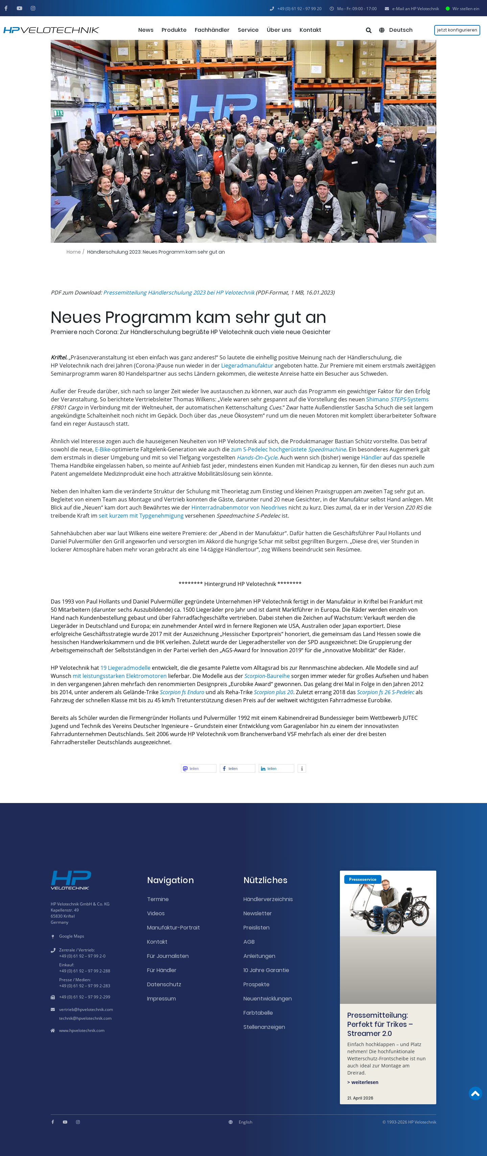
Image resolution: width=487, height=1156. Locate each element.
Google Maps (71, 936)
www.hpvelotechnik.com (82, 1030)
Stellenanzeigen (264, 1027)
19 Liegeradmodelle (125, 667)
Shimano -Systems (397, 399)
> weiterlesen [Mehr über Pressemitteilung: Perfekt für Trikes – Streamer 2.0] (362, 1082)
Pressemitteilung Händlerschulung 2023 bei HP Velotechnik (178, 292)
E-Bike (102, 449)
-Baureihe (267, 676)
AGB (249, 942)
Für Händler (162, 970)
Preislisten (257, 927)
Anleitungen (259, 956)
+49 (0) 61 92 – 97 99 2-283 (84, 986)
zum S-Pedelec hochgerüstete (288, 449)
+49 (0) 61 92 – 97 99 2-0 (82, 956)
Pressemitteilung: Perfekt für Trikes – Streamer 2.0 (380, 1024)
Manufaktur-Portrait (173, 927)
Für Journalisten (168, 956)
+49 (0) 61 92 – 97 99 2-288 (84, 971)
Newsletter (258, 913)
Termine (158, 899)
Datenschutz (164, 984)
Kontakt (157, 942)
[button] (353, 9)
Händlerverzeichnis (268, 899)
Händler (371, 457)
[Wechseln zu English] (245, 1122)
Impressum (161, 998)
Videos (156, 913)
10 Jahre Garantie (266, 970)
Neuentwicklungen (268, 998)
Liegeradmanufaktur (247, 365)
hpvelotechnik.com (95, 1009)
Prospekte (257, 984)
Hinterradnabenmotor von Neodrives (239, 507)
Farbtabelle (258, 1013)
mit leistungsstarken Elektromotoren (120, 676)
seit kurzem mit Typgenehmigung (141, 515)
